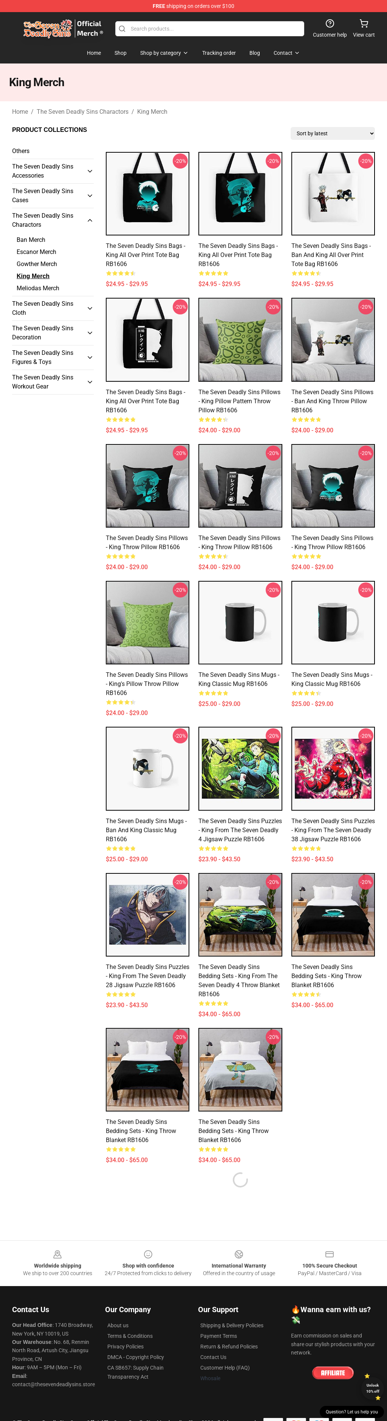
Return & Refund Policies (229, 1347)
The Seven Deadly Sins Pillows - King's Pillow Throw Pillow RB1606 (147, 684)
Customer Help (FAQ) (225, 1368)
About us (117, 1325)
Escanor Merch (36, 251)
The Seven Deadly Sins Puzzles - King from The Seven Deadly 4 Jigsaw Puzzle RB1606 (240, 830)
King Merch (152, 111)
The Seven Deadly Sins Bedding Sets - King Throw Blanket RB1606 (326, 976)
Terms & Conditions (130, 1336)
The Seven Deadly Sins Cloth (42, 308)
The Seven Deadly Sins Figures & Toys (42, 357)
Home (20, 111)
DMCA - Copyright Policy (135, 1357)
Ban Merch (31, 239)
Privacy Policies (125, 1347)
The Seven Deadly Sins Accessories (42, 171)
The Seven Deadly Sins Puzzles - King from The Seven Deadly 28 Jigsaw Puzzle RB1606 (147, 976)
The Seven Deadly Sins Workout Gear (42, 382)
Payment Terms (218, 1336)
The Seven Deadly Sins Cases (42, 195)
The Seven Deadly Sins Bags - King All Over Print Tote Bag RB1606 (145, 255)
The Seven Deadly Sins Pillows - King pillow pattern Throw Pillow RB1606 (239, 401)
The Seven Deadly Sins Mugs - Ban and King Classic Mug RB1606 (146, 830)
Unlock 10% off (372, 1388)
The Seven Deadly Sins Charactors (82, 111)
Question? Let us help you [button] (352, 1412)
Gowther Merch (37, 264)
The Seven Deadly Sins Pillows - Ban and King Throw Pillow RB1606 (332, 401)
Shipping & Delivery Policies (231, 1325)
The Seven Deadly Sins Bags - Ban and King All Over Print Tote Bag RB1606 (331, 255)
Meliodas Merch (38, 288)
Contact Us (213, 1357)
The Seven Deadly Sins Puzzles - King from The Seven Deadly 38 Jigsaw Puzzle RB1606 (333, 830)
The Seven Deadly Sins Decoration (42, 333)
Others (20, 151)
